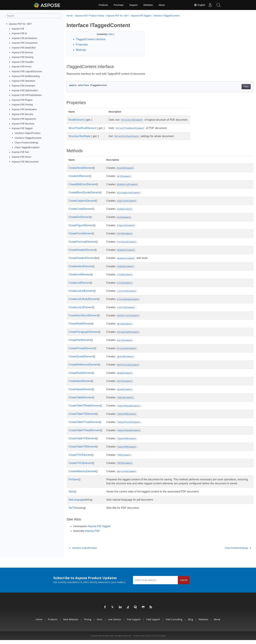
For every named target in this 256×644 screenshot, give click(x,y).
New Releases (70, 623)
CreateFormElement (80, 233)
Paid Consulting (174, 623)
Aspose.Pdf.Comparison (25, 42)
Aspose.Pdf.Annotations (24, 38)
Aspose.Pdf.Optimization (25, 90)
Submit (183, 584)
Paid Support (153, 623)
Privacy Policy (139, 640)
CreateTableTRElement (82, 446)
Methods (81, 49)
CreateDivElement (79, 217)
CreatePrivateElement (82, 348)
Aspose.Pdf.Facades (23, 62)
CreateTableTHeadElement (85, 430)
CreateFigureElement (81, 225)
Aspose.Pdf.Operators (23, 81)
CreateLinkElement (80, 274)
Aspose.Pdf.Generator (23, 85)
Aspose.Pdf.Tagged (22, 128)
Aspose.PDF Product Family (89, 15)
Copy (233, 86)
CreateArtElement (79, 176)
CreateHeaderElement (82, 249)
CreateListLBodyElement (83, 299)
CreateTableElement (81, 397)
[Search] (33, 15)
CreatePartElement (80, 340)
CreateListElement (79, 282)
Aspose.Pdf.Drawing (22, 57)
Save (72, 495)
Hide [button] (108, 34)
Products (103, 5)
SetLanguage (76, 503)
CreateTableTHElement (82, 438)
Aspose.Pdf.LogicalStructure (27, 71)
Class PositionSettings (26, 142)
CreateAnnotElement (81, 167)
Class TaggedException (27, 147)
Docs (99, 623)
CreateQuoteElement (81, 356)
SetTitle (73, 511)
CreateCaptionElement (82, 200)
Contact (162, 640)
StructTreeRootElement (82, 128)
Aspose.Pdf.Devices (22, 52)
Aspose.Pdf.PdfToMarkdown (27, 95)
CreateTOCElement (80, 454)
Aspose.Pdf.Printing (22, 104)
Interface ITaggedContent (28, 137)
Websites (148, 5)
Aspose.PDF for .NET (20, 24)
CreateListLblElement (81, 290)
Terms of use (152, 640)
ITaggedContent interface (91, 39)
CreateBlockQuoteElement (84, 192)
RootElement (76, 119)
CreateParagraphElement (84, 331)
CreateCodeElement (81, 208)
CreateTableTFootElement (84, 422)
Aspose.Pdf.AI (19, 33)
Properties (82, 44)
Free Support (134, 623)
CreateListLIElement (81, 307)
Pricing (87, 623)
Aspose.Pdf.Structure (23, 123)
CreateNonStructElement (83, 315)
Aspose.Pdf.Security (22, 114)
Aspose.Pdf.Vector (21, 157)
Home (70, 15)
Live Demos (114, 623)
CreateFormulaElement (82, 241)
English (199, 4)
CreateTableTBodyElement (84, 405)
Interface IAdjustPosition (27, 133)
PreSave (74, 479)
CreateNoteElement (80, 323)
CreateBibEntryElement (82, 184)
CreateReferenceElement (84, 364)
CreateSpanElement (80, 389)
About (162, 5)
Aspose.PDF (92, 534)
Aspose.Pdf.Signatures (24, 119)
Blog (190, 623)
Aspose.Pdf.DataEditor (24, 47)
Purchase (119, 5)
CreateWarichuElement (82, 471)
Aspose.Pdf (18, 28)
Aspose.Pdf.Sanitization (24, 109)
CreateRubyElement (80, 372)
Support (133, 5)
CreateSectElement (80, 381)
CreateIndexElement (81, 266)
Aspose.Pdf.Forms (21, 66)
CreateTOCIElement (81, 463)
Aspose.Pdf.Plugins (22, 100)
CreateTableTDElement (82, 413)
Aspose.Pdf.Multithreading (26, 76)
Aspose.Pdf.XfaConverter (25, 161)
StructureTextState (79, 136)
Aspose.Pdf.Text (20, 152)
